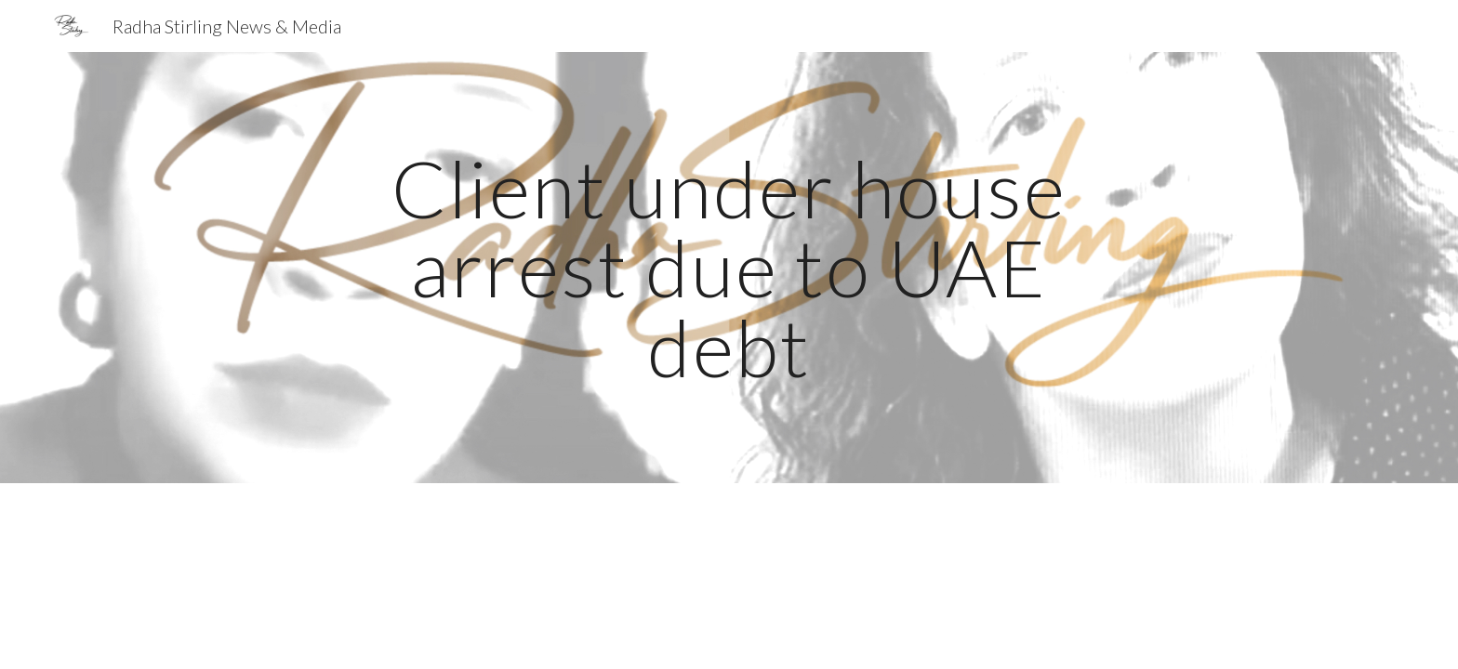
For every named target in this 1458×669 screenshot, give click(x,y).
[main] (729, 267)
